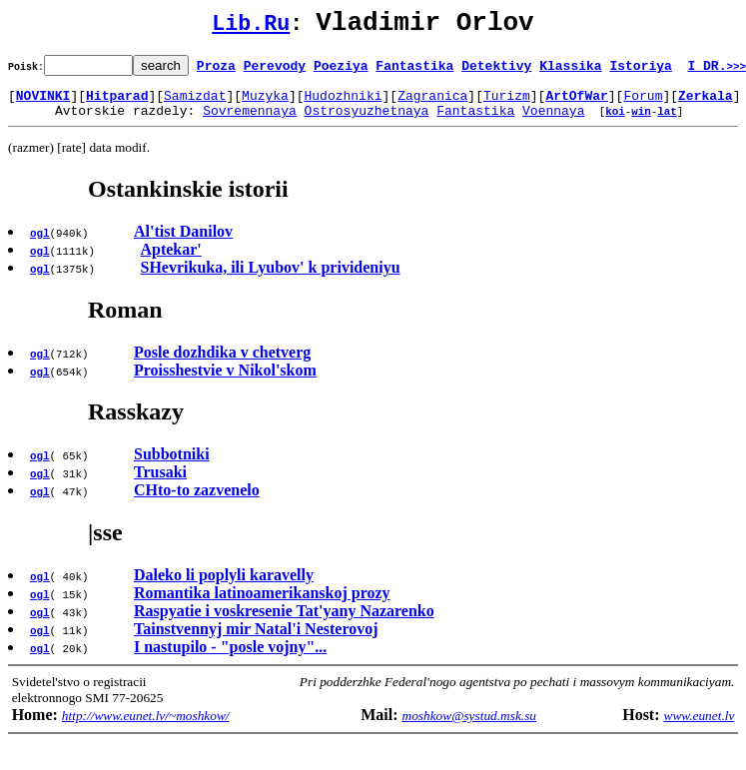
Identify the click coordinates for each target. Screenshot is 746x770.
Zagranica (432, 104)
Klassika (570, 71)
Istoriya (640, 71)
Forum (642, 104)
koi (615, 122)
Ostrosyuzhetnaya (367, 122)
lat (667, 122)
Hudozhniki (342, 104)
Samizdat (195, 104)
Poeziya (341, 71)
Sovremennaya (250, 122)
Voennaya (553, 122)
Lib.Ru (251, 27)
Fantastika (414, 71)
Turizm (506, 104)
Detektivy (496, 71)
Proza (216, 71)
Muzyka (265, 104)
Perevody (275, 71)
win (641, 122)
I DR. (716, 71)
